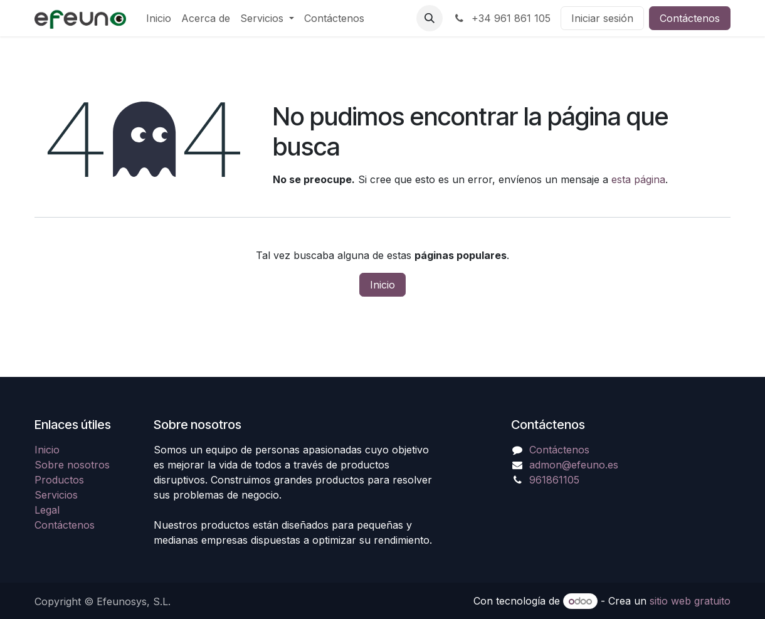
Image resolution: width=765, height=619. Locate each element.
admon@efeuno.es (573, 464)
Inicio (382, 284)
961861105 (554, 480)
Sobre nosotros (72, 464)
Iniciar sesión (602, 18)
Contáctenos (690, 18)
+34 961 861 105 (502, 18)
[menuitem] (158, 18)
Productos (59, 480)
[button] (429, 18)
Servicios (56, 495)
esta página (638, 179)
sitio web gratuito (690, 601)
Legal (47, 510)
